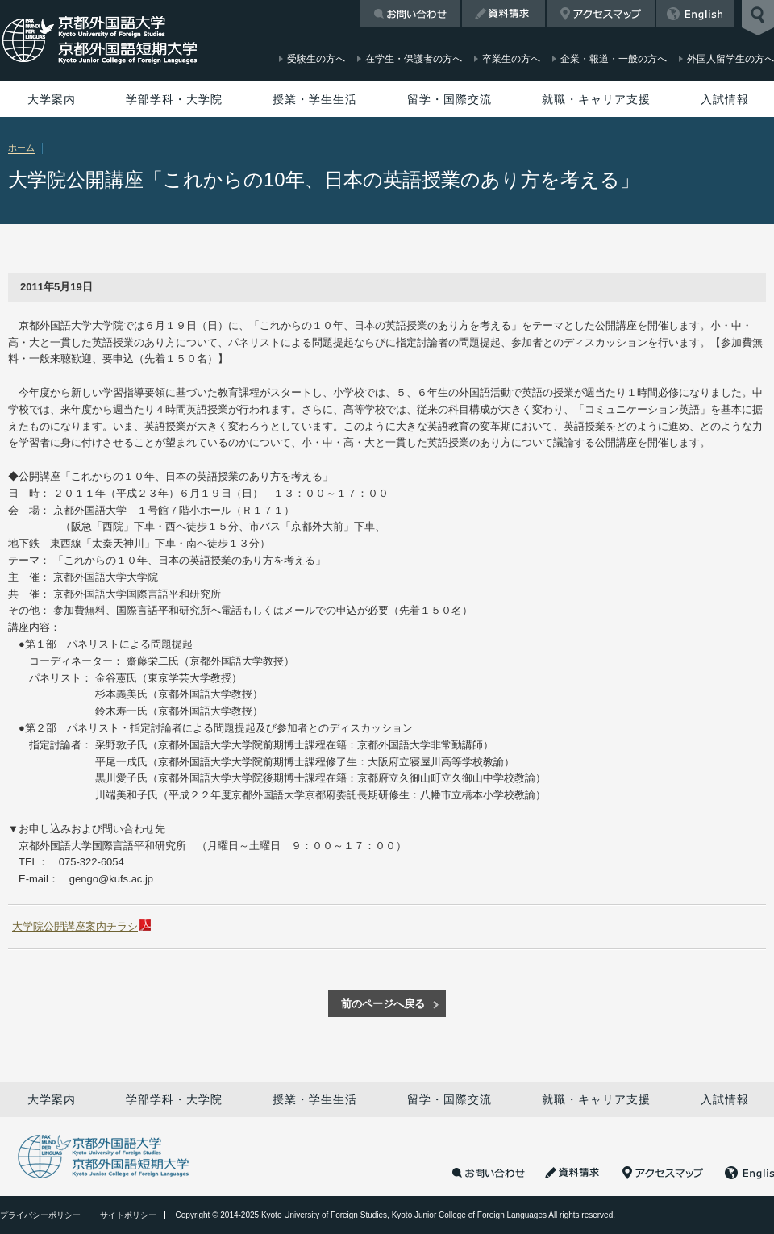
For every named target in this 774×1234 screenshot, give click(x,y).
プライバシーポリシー (40, 1215)
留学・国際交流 (449, 99)
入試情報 (725, 99)
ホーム (21, 147)
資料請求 (503, 13)
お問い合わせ (410, 13)
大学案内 (51, 99)
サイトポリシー (128, 1215)
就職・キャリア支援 (596, 99)
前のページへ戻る (383, 1004)
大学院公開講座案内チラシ (75, 926)
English (695, 13)
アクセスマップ (601, 13)
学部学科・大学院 (174, 99)
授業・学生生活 (315, 99)
